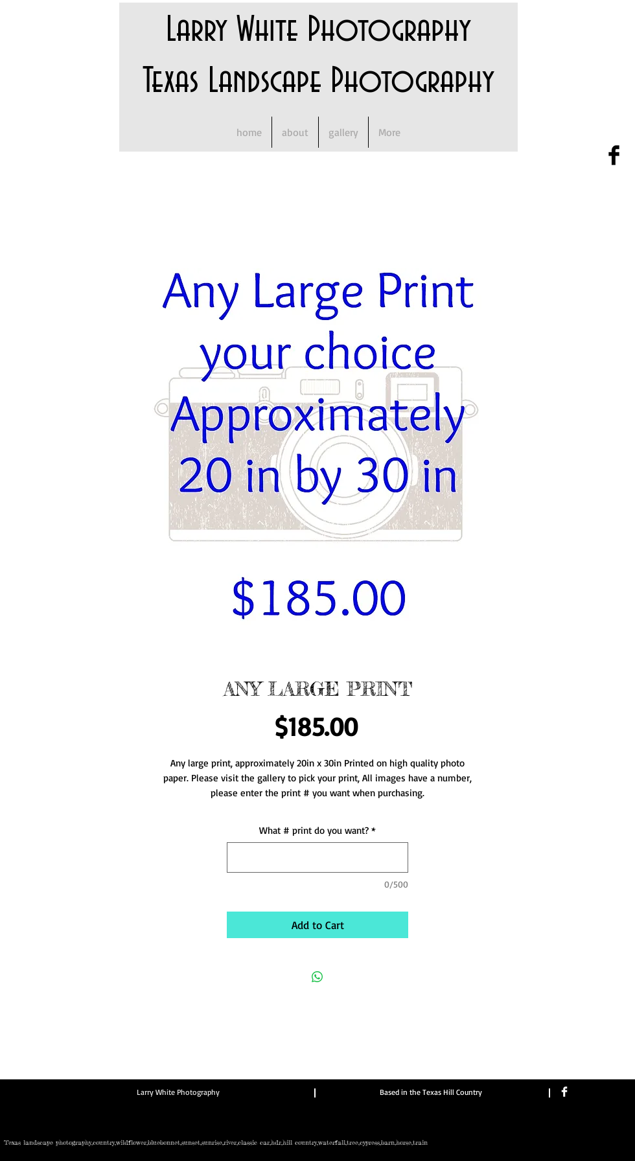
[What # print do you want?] (317, 857)
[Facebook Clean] (564, 1091)
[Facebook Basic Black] (614, 155)
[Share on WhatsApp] (317, 977)
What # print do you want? (317, 830)
